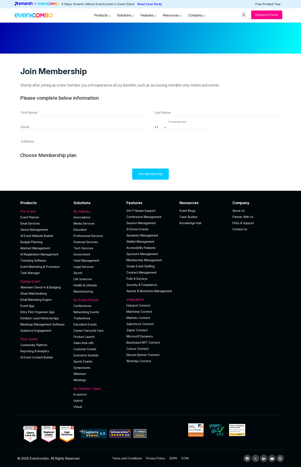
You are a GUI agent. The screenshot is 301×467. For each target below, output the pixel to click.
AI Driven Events (137, 229)
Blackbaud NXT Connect (143, 342)
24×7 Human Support (140, 210)
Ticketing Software (33, 260)
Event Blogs (188, 210)
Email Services (30, 223)
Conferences (82, 306)
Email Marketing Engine (36, 299)
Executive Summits (86, 355)
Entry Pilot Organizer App (37, 312)
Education (80, 229)
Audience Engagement (35, 330)
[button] (189, 126)
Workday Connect (138, 361)
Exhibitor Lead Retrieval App (39, 318)
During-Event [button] (44, 281)
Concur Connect (137, 348)
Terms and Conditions (127, 458)
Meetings (80, 380)
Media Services (84, 223)
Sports (78, 273)
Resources (172, 15)
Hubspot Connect (138, 305)
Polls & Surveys (136, 278)
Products (102, 15)
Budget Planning (31, 242)
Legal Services (84, 266)
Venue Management (34, 229)
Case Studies (188, 217)
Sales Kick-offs (84, 343)
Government (82, 254)
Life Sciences (83, 279)
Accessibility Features (141, 247)
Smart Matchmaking (33, 293)
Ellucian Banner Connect (142, 355)
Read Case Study (149, 4)
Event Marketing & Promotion (40, 266)
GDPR (173, 458)
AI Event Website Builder (37, 236)
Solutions (125, 15)
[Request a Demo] (266, 15)
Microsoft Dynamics (139, 336)
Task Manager (30, 273)
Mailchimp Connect (139, 311)
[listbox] (161, 127)
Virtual (78, 406)
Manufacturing (83, 291)
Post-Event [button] (44, 339)
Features (148, 15)
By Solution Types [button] (98, 388)
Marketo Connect (138, 318)
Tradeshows (82, 318)
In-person (80, 394)
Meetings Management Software (42, 324)
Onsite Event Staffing (140, 266)
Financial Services (86, 242)
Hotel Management (86, 260)
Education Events (85, 324)
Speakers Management (142, 235)
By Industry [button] (98, 211)
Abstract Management (35, 248)
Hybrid (78, 400)
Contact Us (239, 229)
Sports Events (83, 361)
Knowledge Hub (191, 223)
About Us (238, 210)
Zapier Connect (137, 330)
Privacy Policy (155, 458)
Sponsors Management (142, 254)
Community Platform (33, 345)
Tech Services (83, 248)
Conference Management (143, 217)
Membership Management (144, 260)
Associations (82, 217)
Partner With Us (242, 217)
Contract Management (141, 272)
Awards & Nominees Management (149, 291)
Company (196, 15)
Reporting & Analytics (34, 351)
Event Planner (29, 217)
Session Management (141, 223)
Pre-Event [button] (44, 211)
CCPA (185, 458)
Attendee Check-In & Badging (40, 287)
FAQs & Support (243, 223)
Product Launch (84, 336)
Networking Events (86, 312)
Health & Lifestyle (85, 285)
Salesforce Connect (140, 324)
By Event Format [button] (98, 300)
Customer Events (85, 349)
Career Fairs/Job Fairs (89, 330)
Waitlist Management (140, 241)
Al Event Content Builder (36, 357)
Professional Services (88, 236)
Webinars (80, 374)
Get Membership (150, 174)
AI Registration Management (39, 254)
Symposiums (82, 367)
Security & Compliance (141, 285)
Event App (27, 306)
